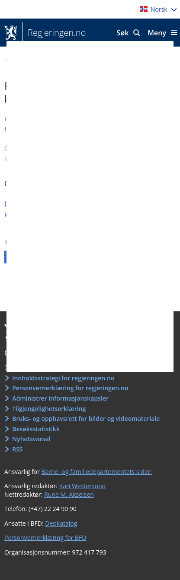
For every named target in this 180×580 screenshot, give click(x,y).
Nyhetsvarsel (31, 439)
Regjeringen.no (54, 33)
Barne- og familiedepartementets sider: (96, 471)
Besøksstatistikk (36, 429)
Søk (123, 33)
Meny (157, 33)
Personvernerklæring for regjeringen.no (70, 388)
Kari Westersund (82, 486)
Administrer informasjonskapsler (60, 398)
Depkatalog (61, 523)
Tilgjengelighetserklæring (49, 408)
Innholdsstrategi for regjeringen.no (63, 378)
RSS (17, 449)
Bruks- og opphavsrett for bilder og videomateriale (86, 418)
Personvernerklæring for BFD (45, 537)
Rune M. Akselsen (69, 494)
